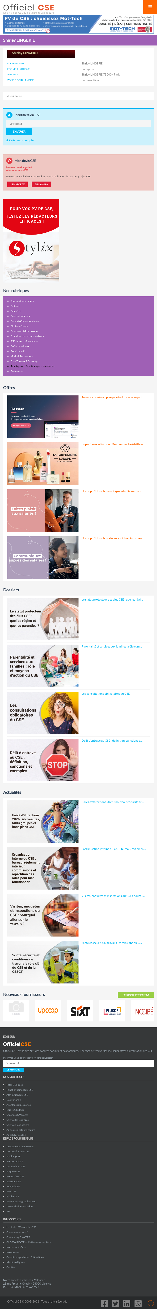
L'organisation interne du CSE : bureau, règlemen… (114, 849)
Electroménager (19, 326)
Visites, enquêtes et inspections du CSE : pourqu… (113, 895)
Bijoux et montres (20, 316)
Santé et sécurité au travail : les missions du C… (112, 942)
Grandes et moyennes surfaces (27, 336)
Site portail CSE (14, 1161)
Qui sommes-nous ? (17, 1232)
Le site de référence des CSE (21, 1227)
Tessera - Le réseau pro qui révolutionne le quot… (113, 397)
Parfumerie (17, 371)
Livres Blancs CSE (15, 1166)
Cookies (10, 1267)
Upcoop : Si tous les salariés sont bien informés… (113, 538)
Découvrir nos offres (17, 1151)
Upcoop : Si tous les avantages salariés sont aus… (113, 491)
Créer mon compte (20, 140)
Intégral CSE (13, 1186)
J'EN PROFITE (17, 184)
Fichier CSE (12, 1196)
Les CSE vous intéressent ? (20, 1146)
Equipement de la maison (24, 331)
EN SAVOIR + (41, 184)
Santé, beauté (18, 351)
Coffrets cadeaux (20, 346)
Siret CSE (11, 1191)
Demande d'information (19, 1206)
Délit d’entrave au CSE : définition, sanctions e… (112, 740)
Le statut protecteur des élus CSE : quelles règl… (112, 599)
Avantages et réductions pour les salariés (32, 366)
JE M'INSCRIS (13, 1069)
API (8, 1211)
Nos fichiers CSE (15, 1176)
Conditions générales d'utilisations (25, 1257)
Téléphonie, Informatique (24, 341)
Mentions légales (15, 1262)
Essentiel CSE (13, 1181)
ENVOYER (19, 131)
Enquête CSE (13, 1171)
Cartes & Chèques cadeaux (25, 321)
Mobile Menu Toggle (150, 7)
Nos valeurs (12, 1252)
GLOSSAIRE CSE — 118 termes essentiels (28, 1242)
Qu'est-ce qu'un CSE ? (18, 1237)
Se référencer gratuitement (21, 1201)
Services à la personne (22, 301)
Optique (15, 306)
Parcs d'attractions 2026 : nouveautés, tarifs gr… (113, 802)
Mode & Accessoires (21, 356)
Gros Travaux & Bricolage (24, 361)
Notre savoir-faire (16, 1247)
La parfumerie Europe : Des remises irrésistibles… (113, 444)
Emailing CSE (13, 1156)
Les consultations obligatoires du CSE (106, 693)
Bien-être (16, 311)
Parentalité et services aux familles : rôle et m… (112, 646)
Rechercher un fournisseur (136, 994)
